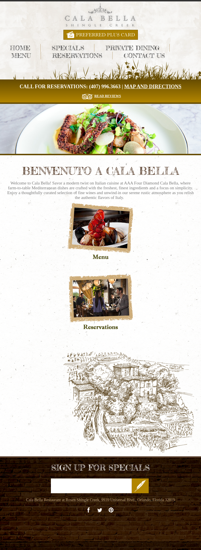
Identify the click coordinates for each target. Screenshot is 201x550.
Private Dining (132, 48)
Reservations (77, 55)
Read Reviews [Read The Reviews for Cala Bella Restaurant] (107, 96)
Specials (68, 48)
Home (20, 48)
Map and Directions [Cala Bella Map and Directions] (152, 86)
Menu (21, 55)
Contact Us (144, 55)
